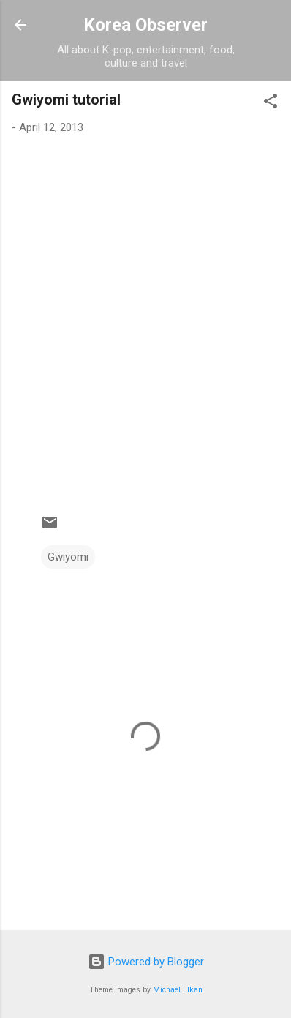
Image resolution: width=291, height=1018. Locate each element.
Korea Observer (145, 25)
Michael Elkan (178, 990)
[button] (270, 103)
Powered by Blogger (146, 961)
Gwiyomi (68, 557)
